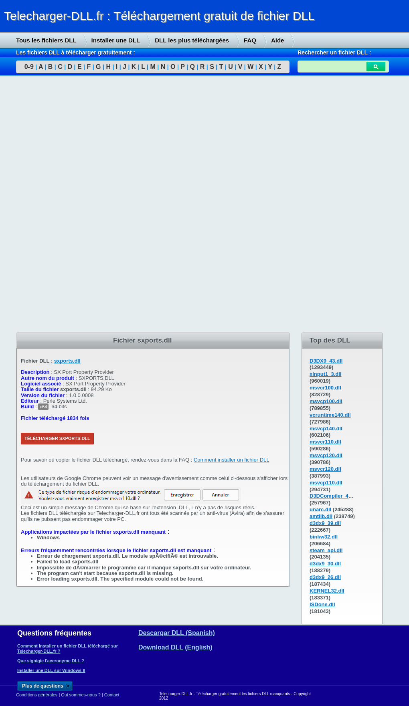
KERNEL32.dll (327, 591)
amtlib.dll (321, 516)
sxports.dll (67, 361)
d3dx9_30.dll (325, 564)
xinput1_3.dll (325, 374)
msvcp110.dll (326, 483)
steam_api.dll (326, 550)
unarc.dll (320, 509)
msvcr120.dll (325, 469)
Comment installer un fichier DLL (231, 460)
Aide (277, 40)
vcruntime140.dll (330, 415)
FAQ (250, 40)
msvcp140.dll (326, 429)
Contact (111, 694)
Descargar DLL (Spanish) (176, 632)
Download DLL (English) (175, 647)
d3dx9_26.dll (325, 577)
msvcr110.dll (325, 442)
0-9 (29, 66)
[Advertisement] (60, 205)
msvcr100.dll (325, 388)
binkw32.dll (324, 537)
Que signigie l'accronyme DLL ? (50, 660)
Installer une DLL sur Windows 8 (51, 670)
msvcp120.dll (326, 455)
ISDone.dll (322, 604)
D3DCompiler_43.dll (334, 496)
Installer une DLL (115, 40)
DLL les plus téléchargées (192, 40)
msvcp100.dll (326, 401)
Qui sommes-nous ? (80, 694)
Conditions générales (36, 694)
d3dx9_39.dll (325, 523)
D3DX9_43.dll (326, 361)
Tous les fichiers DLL (46, 40)
